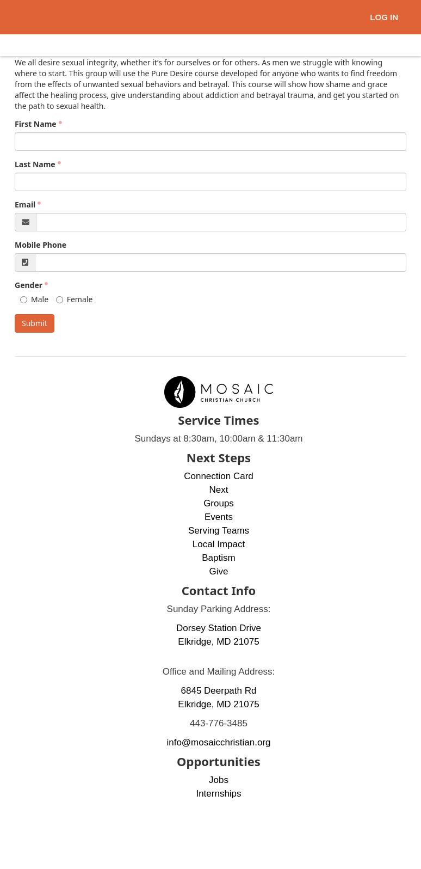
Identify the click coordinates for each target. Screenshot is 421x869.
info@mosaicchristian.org (218, 742)
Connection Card (218, 476)
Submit (34, 323)
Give (218, 571)
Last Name (35, 164)
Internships (218, 793)
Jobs (218, 780)
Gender (28, 285)
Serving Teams (218, 530)
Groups (218, 503)
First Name (36, 124)
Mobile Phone (40, 245)
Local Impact (219, 544)
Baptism (218, 558)
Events (219, 517)
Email (25, 204)
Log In (384, 17)
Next (218, 490)
